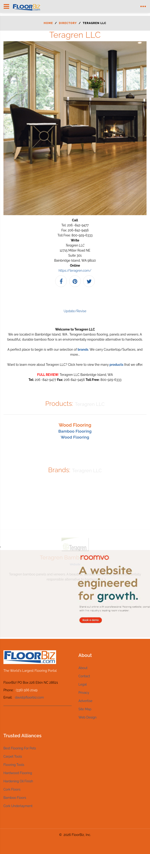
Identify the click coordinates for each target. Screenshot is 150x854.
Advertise (86, 701)
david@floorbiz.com (29, 697)
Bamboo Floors (14, 798)
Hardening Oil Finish (18, 781)
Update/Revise (75, 311)
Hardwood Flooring (17, 773)
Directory (68, 23)
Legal (83, 684)
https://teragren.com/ (75, 270)
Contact (84, 676)
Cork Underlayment (18, 806)
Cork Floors (11, 789)
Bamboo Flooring (75, 431)
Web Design (88, 717)
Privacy (84, 692)
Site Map (85, 709)
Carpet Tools (12, 756)
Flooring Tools (13, 765)
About (83, 668)
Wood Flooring (75, 437)
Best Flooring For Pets (19, 748)
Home (48, 23)
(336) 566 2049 (26, 690)
